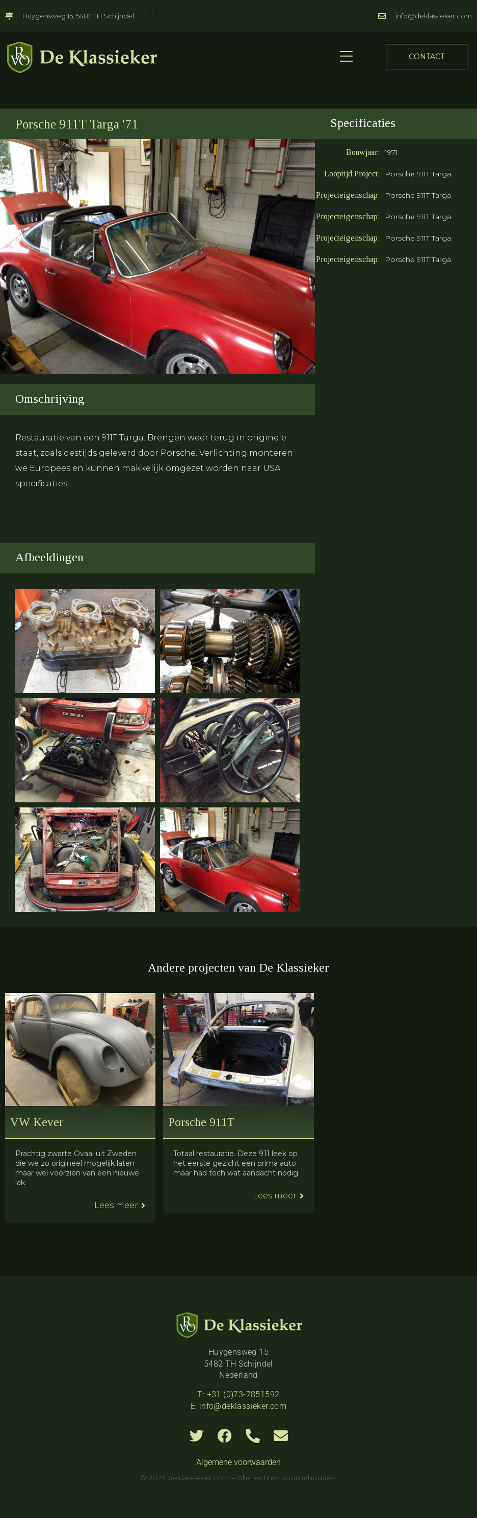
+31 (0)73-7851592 (243, 1394)
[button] (153, 13)
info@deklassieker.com (242, 1406)
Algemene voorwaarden (238, 1462)
